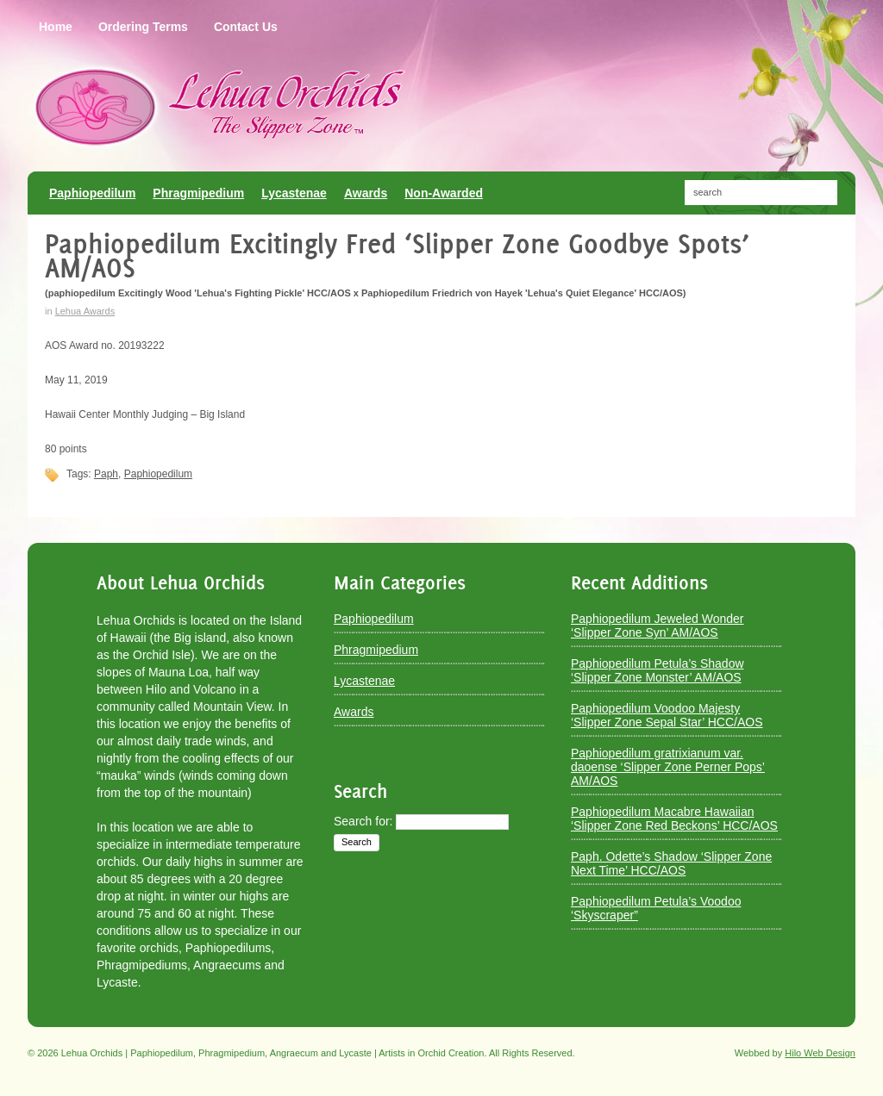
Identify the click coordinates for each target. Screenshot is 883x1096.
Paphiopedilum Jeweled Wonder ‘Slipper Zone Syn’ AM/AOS (657, 625)
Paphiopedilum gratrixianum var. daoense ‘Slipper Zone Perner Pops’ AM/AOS (668, 767)
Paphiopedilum (158, 474)
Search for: (363, 821)
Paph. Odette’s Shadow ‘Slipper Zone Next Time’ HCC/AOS (671, 863)
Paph (106, 474)
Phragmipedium (376, 650)
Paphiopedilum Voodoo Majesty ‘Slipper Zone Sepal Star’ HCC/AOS (667, 715)
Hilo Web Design (820, 1053)
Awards (353, 712)
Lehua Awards (85, 311)
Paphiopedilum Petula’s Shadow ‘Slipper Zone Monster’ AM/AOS (657, 670)
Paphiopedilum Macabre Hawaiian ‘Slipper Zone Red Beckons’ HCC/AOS (674, 818)
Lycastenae (364, 681)
